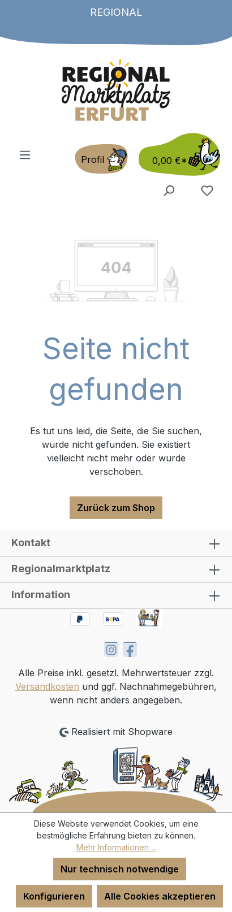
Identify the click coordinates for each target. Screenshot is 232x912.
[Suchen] (168, 190)
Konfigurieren (54, 896)
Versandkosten (47, 686)
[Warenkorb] (176, 154)
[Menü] (24, 154)
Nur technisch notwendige (120, 869)
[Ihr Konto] (101, 159)
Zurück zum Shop (116, 507)
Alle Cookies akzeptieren (160, 896)
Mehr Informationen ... (116, 847)
